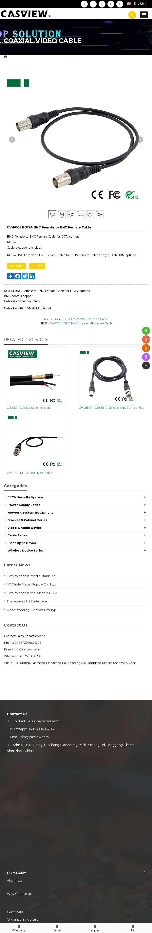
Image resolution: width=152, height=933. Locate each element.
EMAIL (37, 266)
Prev (12, 139)
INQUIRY (16, 266)
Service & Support (26, 824)
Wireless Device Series (26, 550)
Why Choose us (19, 780)
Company (16, 765)
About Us (14, 772)
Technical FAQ (18, 855)
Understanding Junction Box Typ (31, 610)
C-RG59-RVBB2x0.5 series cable (29, 408)
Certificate (15, 788)
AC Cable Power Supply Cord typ (31, 584)
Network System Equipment (30, 512)
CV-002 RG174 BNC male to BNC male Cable (81, 323)
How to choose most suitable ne (31, 576)
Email (57, 927)
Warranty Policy (19, 840)
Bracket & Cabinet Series (27, 520)
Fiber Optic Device (22, 543)
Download (15, 804)
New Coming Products (25, 875)
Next (140, 139)
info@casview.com (27, 649)
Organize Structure (22, 796)
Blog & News (20, 867)
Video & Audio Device (25, 528)
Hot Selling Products (23, 883)
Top (133, 927)
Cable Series (47, 57)
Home (13, 57)
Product (28, 57)
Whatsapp (19, 927)
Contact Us (15, 812)
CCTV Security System (25, 497)
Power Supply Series (24, 505)
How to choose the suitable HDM (32, 593)
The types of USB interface (27, 601)
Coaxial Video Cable (74, 57)
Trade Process (18, 847)
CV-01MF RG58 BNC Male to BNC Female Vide (111, 408)
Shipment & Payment (24, 832)
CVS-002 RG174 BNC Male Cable (85, 319)
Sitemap (73, 911)
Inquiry (95, 927)
